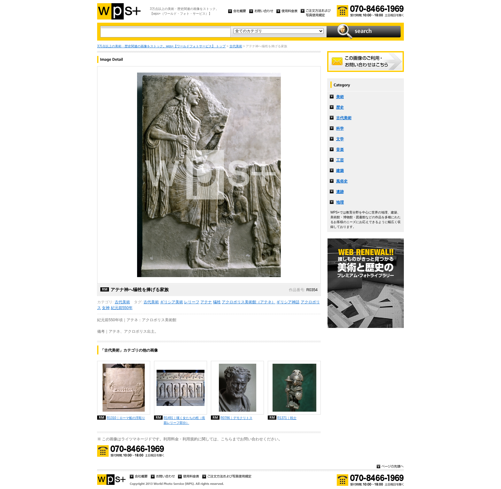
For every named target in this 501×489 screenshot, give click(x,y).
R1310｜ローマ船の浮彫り (126, 418)
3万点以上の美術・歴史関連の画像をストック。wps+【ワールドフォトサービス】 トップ (161, 46)
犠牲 (217, 302)
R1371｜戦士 (287, 418)
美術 (340, 97)
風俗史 (342, 181)
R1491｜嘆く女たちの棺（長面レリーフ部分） (184, 420)
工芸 (340, 160)
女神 (106, 308)
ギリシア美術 (171, 302)
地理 (340, 202)
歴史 (340, 107)
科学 (340, 128)
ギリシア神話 (287, 302)
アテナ (206, 302)
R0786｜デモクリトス (236, 418)
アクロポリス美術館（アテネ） (248, 302)
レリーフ (191, 302)
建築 (340, 170)
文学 (340, 139)
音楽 (340, 149)
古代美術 (235, 46)
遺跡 (340, 192)
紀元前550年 (122, 308)
